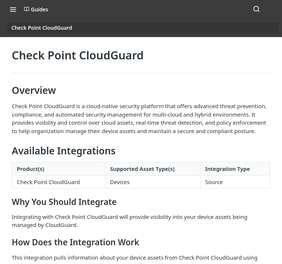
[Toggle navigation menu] (12, 9)
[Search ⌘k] (256, 9)
